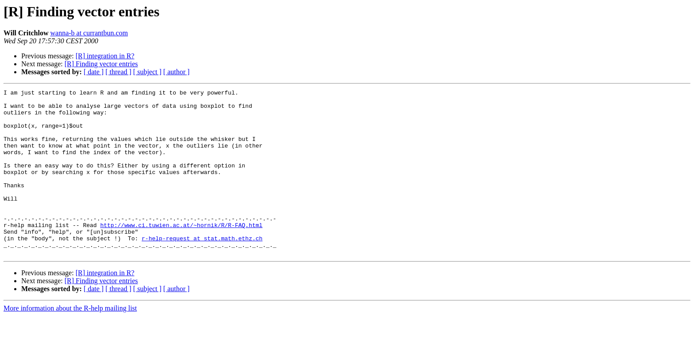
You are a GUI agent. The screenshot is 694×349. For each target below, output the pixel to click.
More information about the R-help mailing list (70, 341)
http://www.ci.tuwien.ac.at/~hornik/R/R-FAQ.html (181, 253)
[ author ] (176, 72)
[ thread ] (118, 72)
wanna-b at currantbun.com (88, 33)
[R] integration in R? (105, 56)
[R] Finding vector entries (101, 64)
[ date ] (94, 72)
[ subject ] (147, 72)
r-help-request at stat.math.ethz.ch (202, 269)
